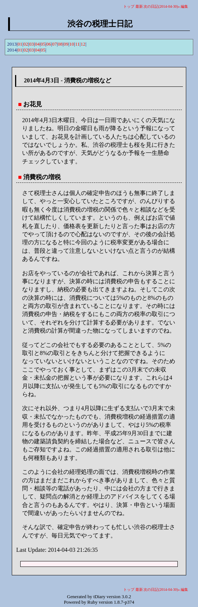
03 (31, 44)
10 (71, 44)
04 (37, 44)
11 (77, 44)
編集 (184, 6)
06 (48, 44)
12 (83, 44)
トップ (128, 6)
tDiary (99, 596)
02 (25, 44)
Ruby (92, 602)
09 (66, 44)
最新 (139, 6)
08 (60, 44)
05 (42, 44)
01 (20, 44)
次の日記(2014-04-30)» (162, 6)
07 (54, 44)
